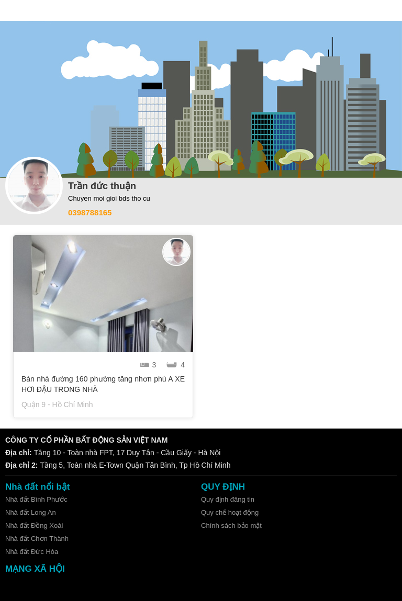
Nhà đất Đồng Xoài (34, 525)
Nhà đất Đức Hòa (31, 552)
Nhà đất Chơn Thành (37, 538)
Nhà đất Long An (30, 512)
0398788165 (89, 212)
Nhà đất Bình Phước (36, 499)
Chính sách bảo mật (231, 525)
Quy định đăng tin (227, 499)
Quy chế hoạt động (230, 512)
